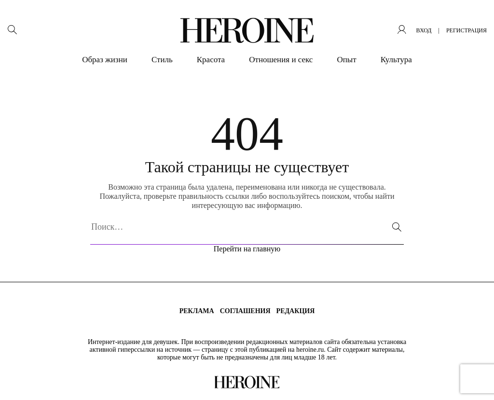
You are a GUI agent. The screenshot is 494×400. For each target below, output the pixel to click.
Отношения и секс (281, 59)
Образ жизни (104, 59)
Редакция (295, 311)
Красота (211, 59)
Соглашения (245, 311)
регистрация (466, 30)
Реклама (196, 311)
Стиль (162, 59)
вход (423, 30)
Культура (396, 59)
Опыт (346, 59)
